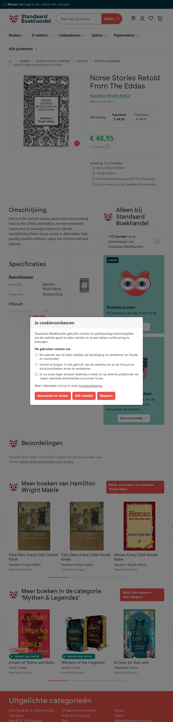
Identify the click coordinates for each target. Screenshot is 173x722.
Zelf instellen (84, 396)
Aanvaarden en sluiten (52, 396)
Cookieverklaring (90, 386)
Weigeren (106, 396)
